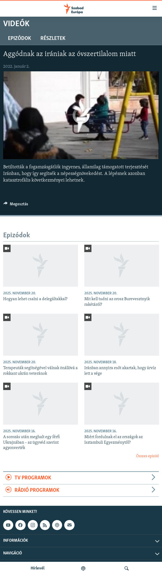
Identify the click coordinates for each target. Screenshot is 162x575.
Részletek (52, 38)
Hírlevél (37, 568)
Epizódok (19, 38)
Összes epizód (147, 456)
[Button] (15, 205)
